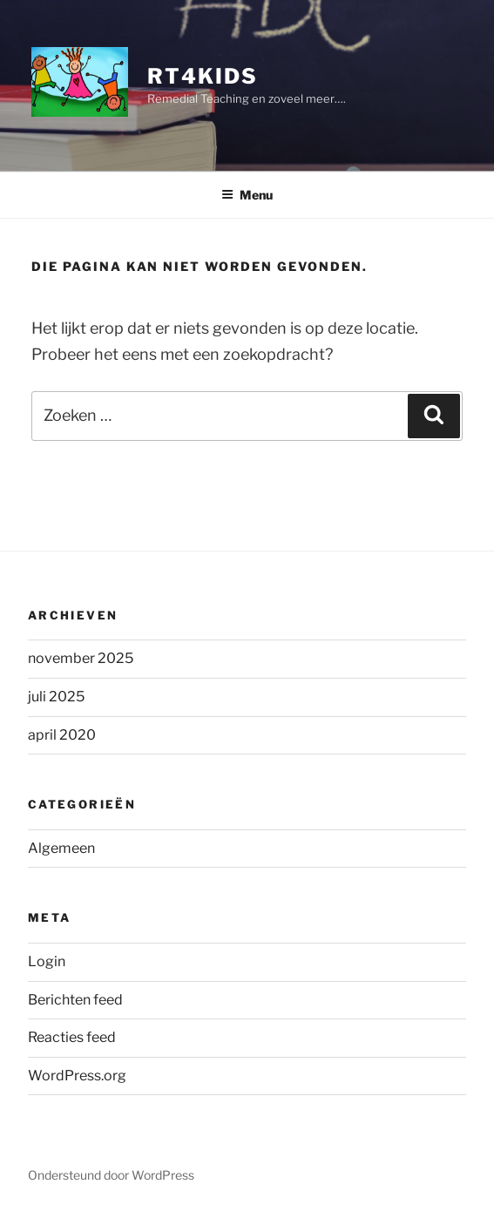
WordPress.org (77, 1075)
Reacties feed (72, 1037)
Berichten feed (75, 999)
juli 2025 (56, 696)
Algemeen (61, 848)
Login (46, 961)
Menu (247, 194)
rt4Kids (202, 76)
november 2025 (80, 658)
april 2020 (62, 735)
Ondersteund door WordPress (111, 1174)
